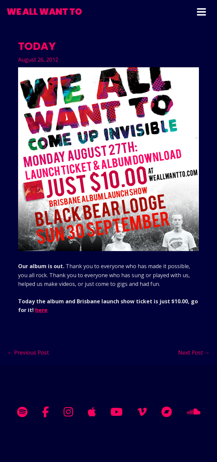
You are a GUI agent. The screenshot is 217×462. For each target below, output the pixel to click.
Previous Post (28, 352)
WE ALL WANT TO (44, 12)
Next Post (194, 352)
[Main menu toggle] (201, 12)
